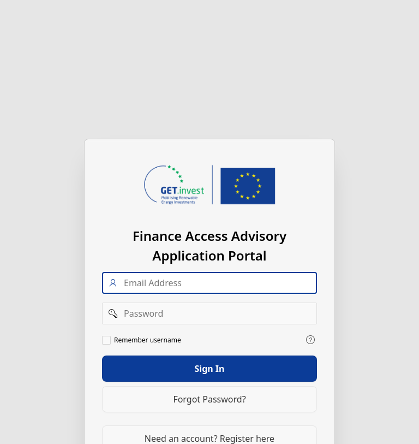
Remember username (147, 339)
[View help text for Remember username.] (310, 339)
